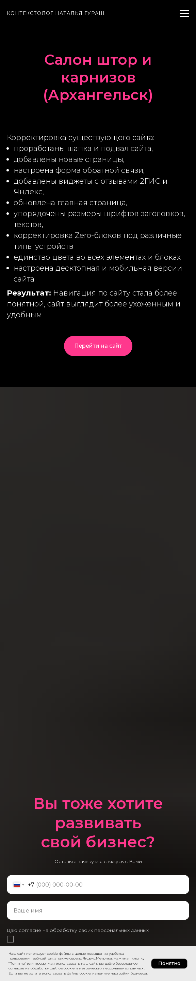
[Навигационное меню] (184, 13)
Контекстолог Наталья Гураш (56, 13)
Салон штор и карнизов (98, 68)
